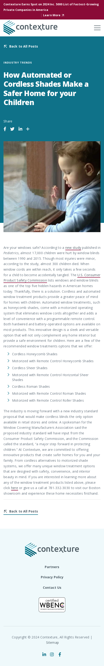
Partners (52, 567)
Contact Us (52, 587)
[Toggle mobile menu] (97, 28)
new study (73, 247)
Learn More (51, 15)
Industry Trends (17, 62)
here (14, 488)
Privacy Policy (52, 577)
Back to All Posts (23, 46)
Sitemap (52, 642)
